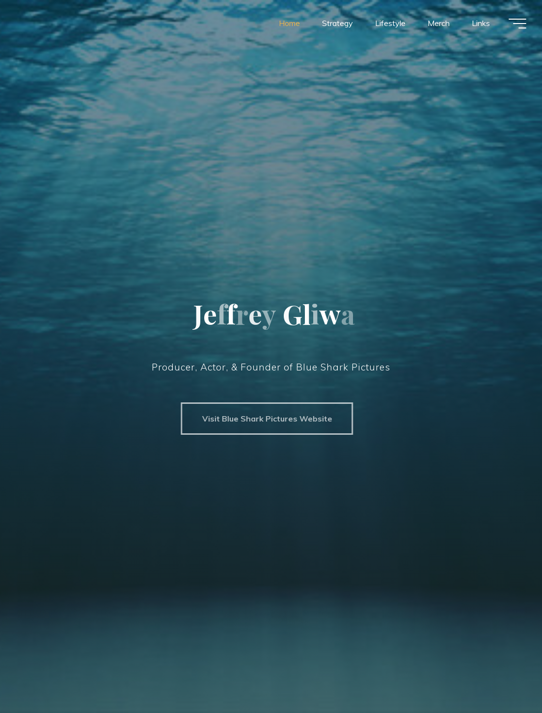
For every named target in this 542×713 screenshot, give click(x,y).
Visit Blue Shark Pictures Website (262, 418)
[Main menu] (517, 23)
